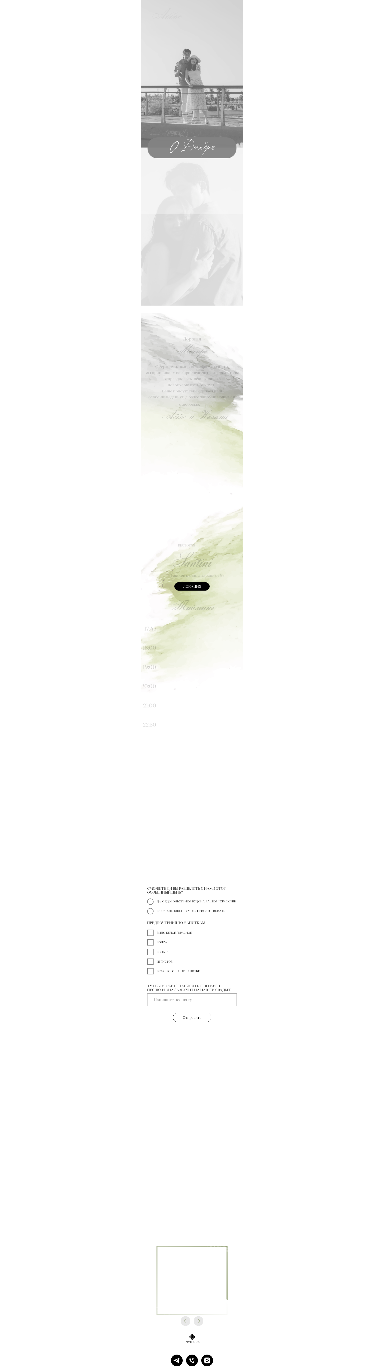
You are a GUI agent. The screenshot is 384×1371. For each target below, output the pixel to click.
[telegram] (177, 1360)
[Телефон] (192, 1360)
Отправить (192, 1017)
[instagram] (207, 1360)
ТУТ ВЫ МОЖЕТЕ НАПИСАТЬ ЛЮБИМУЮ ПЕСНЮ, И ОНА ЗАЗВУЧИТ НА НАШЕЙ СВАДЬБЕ (189, 988)
